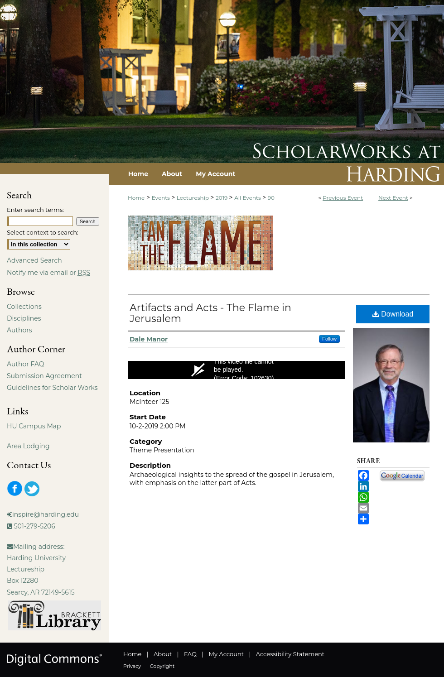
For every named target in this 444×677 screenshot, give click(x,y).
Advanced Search (34, 260)
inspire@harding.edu (45, 514)
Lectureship (193, 197)
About (163, 654)
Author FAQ (25, 364)
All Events (248, 197)
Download (393, 314)
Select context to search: (42, 232)
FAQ (190, 654)
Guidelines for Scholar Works (52, 388)
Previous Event (343, 197)
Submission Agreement (44, 376)
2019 (222, 197)
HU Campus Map (34, 426)
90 (271, 197)
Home (136, 197)
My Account (226, 654)
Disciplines (24, 318)
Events (161, 197)
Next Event (393, 197)
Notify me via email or (48, 273)
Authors (19, 330)
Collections (24, 306)
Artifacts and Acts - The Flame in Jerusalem (210, 313)
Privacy (132, 666)
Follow (329, 338)
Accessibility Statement (290, 654)
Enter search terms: (35, 209)
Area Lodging (28, 446)
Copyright (162, 666)
